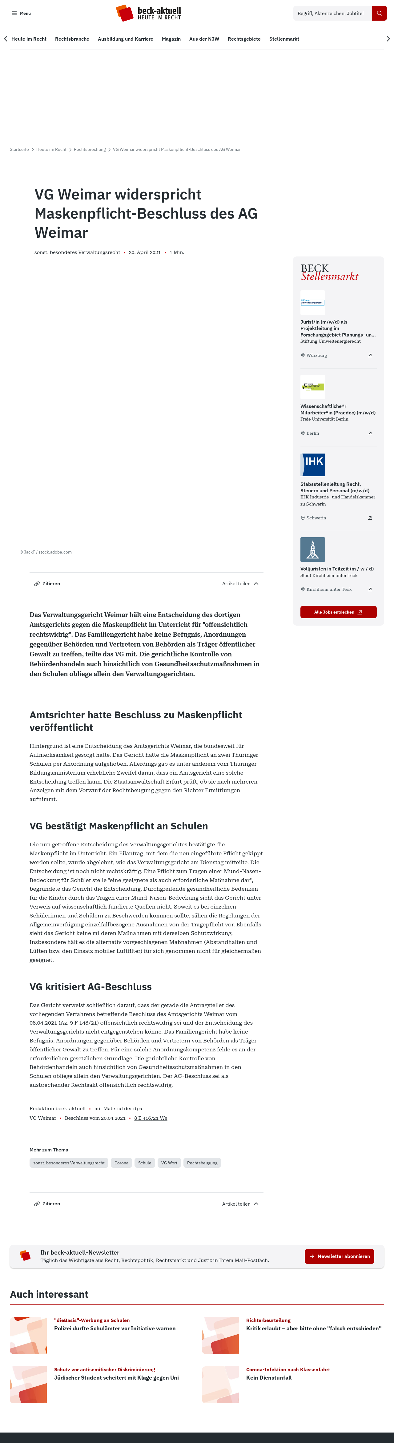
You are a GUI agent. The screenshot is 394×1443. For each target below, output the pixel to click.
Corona (121, 1044)
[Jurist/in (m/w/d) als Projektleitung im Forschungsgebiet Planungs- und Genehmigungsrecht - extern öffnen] (370, 356)
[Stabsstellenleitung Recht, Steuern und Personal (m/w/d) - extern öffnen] (370, 519)
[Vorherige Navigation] (8, 40)
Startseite (19, 151)
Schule (144, 1044)
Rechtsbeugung (202, 1044)
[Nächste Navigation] (385, 40)
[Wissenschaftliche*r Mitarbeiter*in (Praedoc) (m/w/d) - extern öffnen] (370, 434)
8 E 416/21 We (150, 1000)
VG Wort (169, 1044)
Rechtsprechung (90, 151)
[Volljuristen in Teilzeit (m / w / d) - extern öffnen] (370, 591)
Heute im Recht (51, 151)
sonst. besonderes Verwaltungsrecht (69, 1044)
